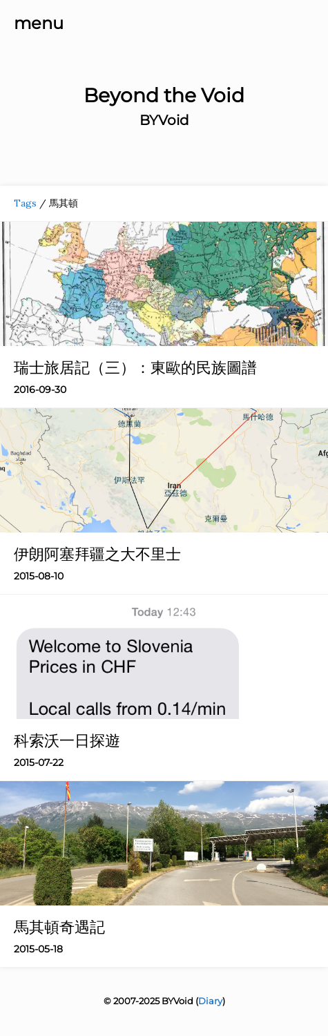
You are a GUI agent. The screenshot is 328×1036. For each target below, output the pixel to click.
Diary (210, 1000)
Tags (25, 203)
